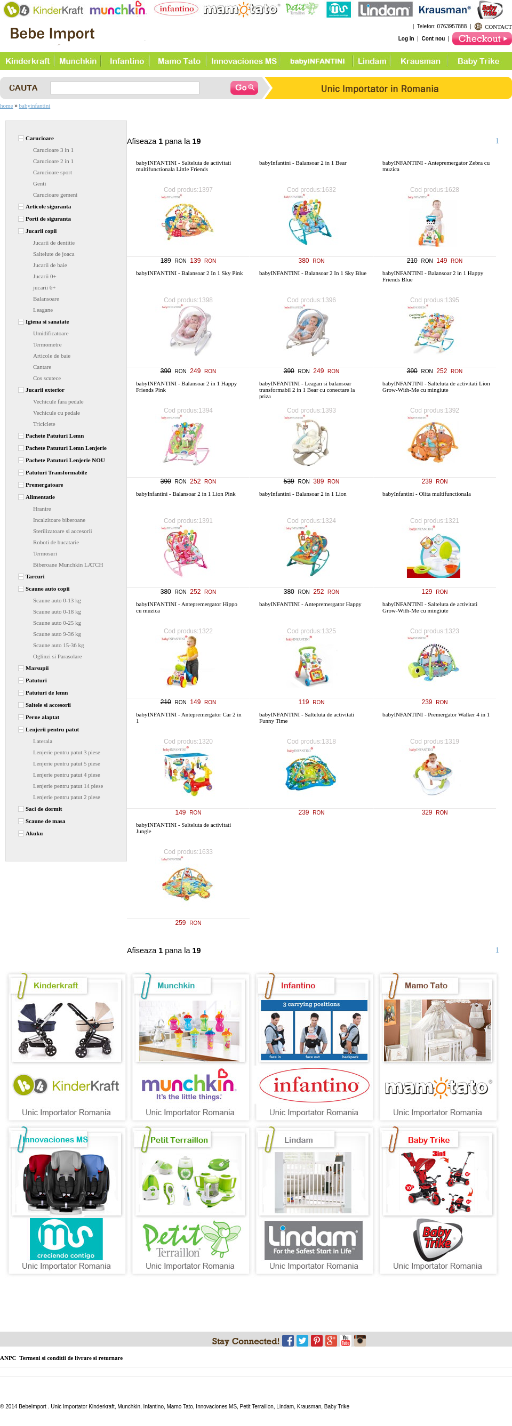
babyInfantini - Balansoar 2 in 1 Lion (303, 493)
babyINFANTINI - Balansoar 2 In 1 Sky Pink (189, 273)
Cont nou (433, 39)
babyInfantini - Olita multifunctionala (426, 493)
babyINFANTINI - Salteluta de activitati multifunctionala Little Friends (183, 165)
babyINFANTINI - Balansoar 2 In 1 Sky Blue (312, 273)
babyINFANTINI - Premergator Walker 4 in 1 (436, 714)
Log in (406, 39)
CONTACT (498, 26)
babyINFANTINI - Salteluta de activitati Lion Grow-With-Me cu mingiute (436, 386)
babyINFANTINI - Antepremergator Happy (310, 604)
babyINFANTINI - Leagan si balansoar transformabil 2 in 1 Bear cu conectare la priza (307, 389)
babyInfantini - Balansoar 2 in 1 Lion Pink (186, 493)
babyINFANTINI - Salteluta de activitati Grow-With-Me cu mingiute (429, 607)
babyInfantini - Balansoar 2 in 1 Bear (303, 162)
